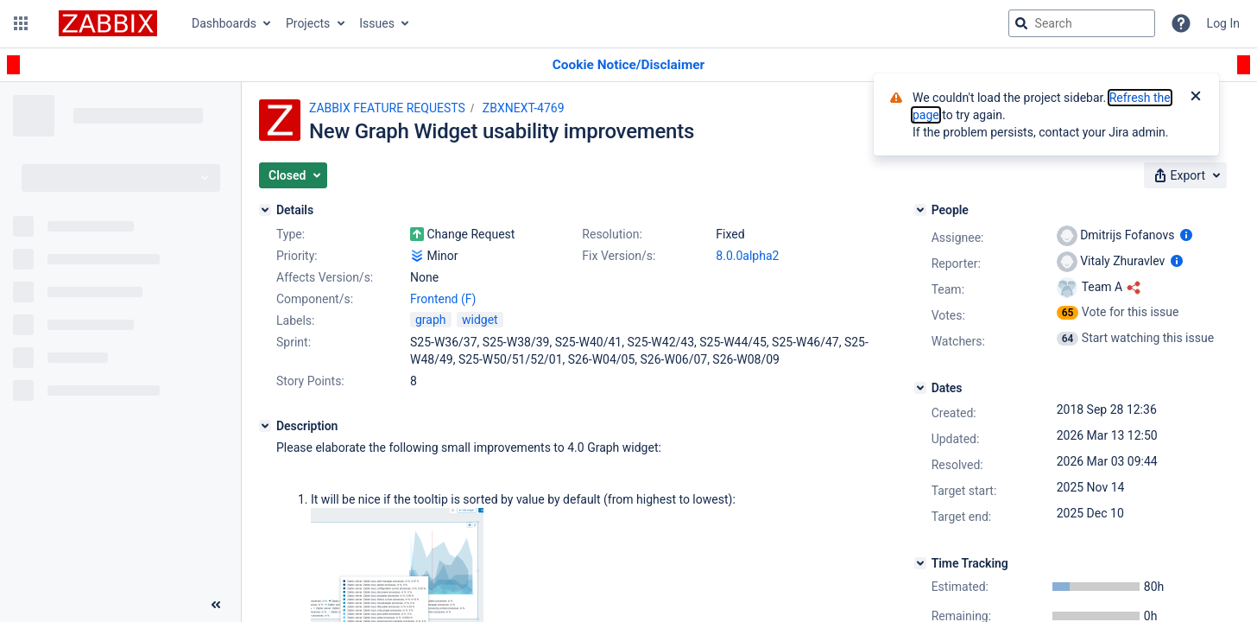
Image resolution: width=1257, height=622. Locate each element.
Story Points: (310, 381)
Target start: (964, 491)
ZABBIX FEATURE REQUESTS (387, 108)
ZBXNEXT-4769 (524, 108)
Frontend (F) (443, 299)
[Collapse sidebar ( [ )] (215, 605)
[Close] (1195, 97)
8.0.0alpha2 (747, 256)
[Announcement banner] (628, 65)
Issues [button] (377, 23)
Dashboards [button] (224, 23)
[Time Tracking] (920, 563)
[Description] (265, 426)
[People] (920, 210)
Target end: (962, 517)
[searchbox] (1081, 23)
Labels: (295, 320)
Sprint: (293, 342)
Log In (1223, 23)
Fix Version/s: (618, 256)
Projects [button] (308, 23)
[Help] (1181, 23)
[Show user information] (1186, 235)
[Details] (265, 210)
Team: (948, 289)
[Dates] (920, 388)
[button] (21, 23)
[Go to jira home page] (108, 23)
